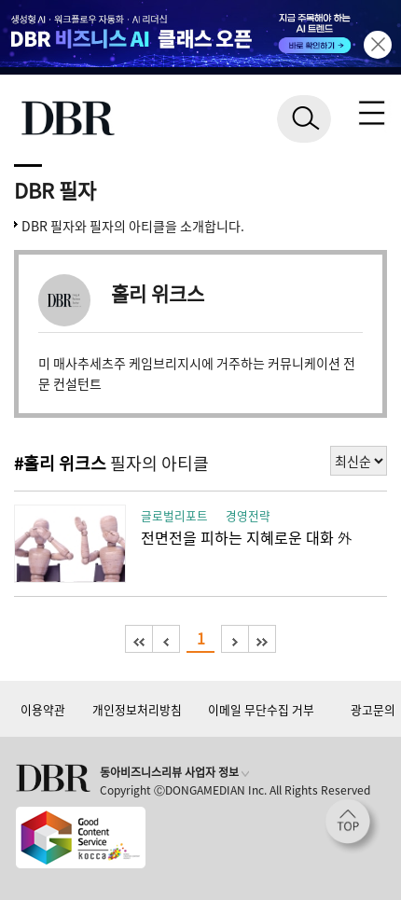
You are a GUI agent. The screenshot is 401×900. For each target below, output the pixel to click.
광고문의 (373, 709)
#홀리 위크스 (60, 463)
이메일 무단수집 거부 (261, 709)
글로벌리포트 (174, 515)
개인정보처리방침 (137, 709)
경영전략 (248, 515)
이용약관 (43, 709)
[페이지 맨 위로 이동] (352, 826)
